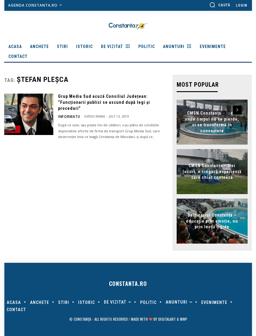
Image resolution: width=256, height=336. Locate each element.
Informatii (67, 116)
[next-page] (237, 109)
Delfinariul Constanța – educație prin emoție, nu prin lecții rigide (212, 220)
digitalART (167, 318)
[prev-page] (226, 109)
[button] (219, 5)
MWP (183, 318)
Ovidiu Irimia (90, 116)
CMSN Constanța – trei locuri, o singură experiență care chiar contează (212, 171)
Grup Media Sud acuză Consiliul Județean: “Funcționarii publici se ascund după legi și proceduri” (104, 102)
